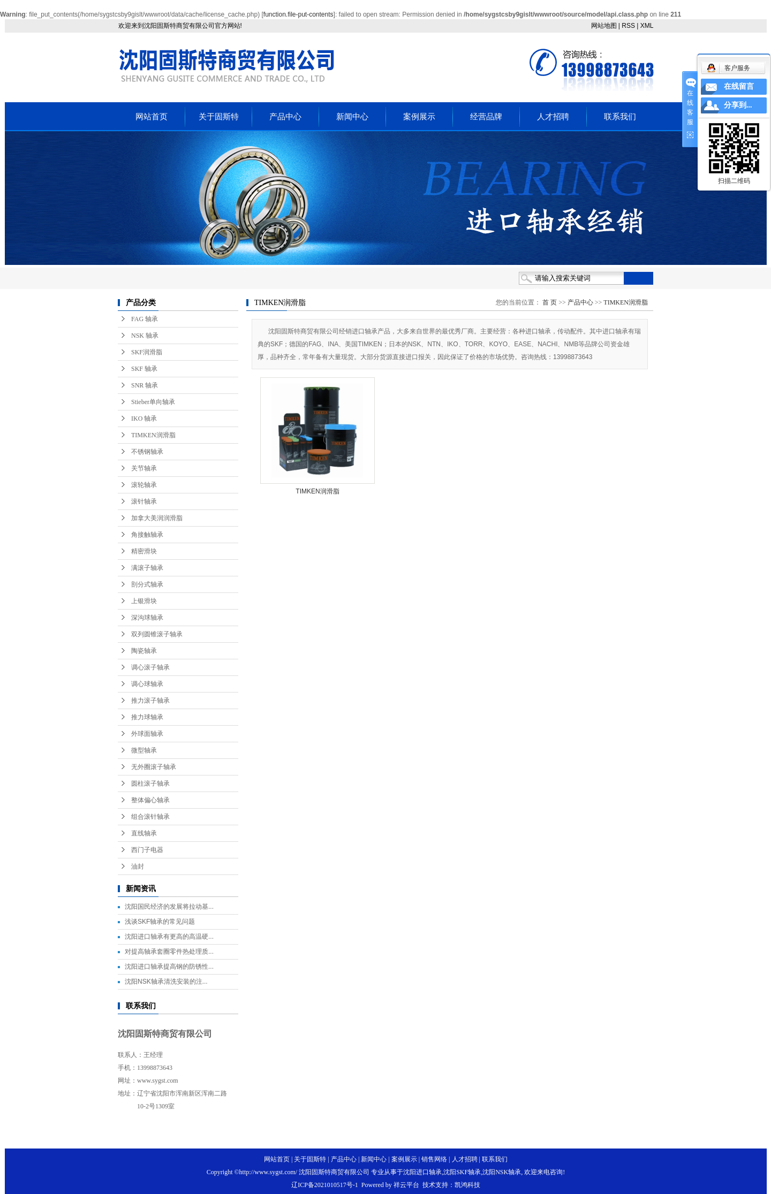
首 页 (549, 302)
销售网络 (434, 1159)
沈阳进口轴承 (422, 1172)
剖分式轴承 (147, 584)
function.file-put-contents (298, 14)
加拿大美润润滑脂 (157, 518)
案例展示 (419, 116)
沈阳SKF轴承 (462, 1172)
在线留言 (739, 86)
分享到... (738, 105)
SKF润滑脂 (146, 352)
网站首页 (151, 116)
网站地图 (604, 25)
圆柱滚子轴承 (150, 783)
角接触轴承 (147, 534)
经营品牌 (486, 116)
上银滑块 (144, 601)
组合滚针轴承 (150, 816)
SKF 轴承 (144, 368)
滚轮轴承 (144, 485)
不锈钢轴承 (147, 451)
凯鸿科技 (467, 1185)
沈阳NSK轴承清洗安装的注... (166, 981)
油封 (137, 866)
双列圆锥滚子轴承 (157, 634)
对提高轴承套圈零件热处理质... (169, 951)
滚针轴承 (144, 501)
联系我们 (620, 116)
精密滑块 (144, 551)
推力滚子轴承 (150, 700)
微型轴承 (144, 750)
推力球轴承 (147, 717)
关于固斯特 (219, 116)
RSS (628, 25)
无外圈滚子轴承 (153, 767)
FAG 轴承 (144, 319)
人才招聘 (553, 116)
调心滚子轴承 (150, 667)
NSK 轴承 (144, 335)
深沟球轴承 (147, 617)
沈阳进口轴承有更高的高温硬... (169, 936)
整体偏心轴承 (150, 800)
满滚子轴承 (147, 568)
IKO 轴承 (144, 418)
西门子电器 (147, 850)
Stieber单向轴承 (153, 402)
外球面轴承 (147, 733)
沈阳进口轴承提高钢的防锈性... (169, 966)
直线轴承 (144, 833)
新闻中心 (352, 116)
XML (647, 25)
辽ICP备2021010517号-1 (324, 1185)
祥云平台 (406, 1185)
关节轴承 (144, 468)
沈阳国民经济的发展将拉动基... (169, 906)
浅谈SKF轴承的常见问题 (160, 921)
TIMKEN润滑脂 (153, 435)
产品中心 (285, 116)
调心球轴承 (147, 684)
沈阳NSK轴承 (501, 1172)
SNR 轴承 (144, 385)
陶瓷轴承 (144, 651)
